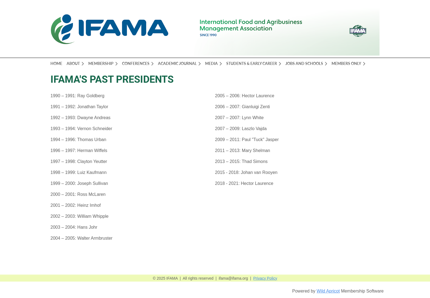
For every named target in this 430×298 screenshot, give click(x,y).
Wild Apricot (328, 291)
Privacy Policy (265, 278)
